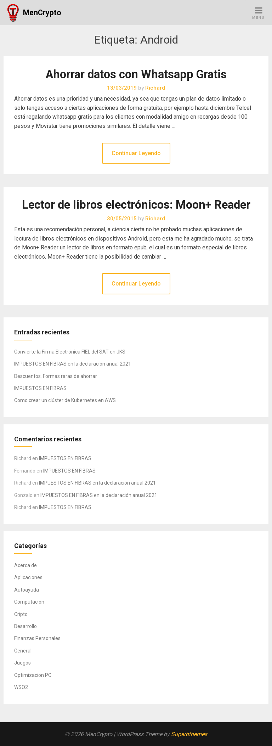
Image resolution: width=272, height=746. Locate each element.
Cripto (21, 614)
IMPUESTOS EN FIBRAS (40, 388)
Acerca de (25, 565)
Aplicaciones (28, 577)
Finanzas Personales (37, 638)
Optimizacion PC (32, 675)
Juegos (22, 663)
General (23, 651)
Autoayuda (26, 590)
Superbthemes (189, 734)
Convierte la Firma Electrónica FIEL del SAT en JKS (69, 352)
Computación (29, 602)
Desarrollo (25, 626)
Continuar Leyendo (136, 153)
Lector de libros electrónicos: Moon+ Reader (136, 204)
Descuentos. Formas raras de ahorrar (55, 376)
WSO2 (21, 687)
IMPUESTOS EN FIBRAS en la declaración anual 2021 (72, 364)
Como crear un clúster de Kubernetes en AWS (65, 400)
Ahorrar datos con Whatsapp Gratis (136, 74)
